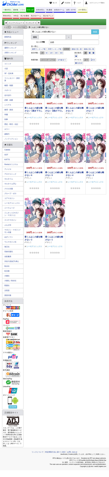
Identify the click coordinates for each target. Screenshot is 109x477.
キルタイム (8, 179)
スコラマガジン (10, 220)
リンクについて (38, 452)
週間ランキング (10, 48)
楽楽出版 (7, 295)
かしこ (29, 113)
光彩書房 (7, 257)
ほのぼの (7, 95)
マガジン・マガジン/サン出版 (12, 231)
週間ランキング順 (39, 49)
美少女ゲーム (36, 16)
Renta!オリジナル (11, 164)
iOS (93, 60)
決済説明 (12, 407)
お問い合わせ (72, 452)
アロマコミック (10, 174)
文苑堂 (7, 290)
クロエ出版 (8, 189)
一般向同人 (7, 10)
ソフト (22, 10)
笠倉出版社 (8, 252)
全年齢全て (61, 60)
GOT (6, 155)
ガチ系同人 (82, 10)
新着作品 (7, 37)
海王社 (7, 247)
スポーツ (7, 90)
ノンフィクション (11, 139)
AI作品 (15, 16)
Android (78, 63)
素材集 (15, 10)
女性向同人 (40, 10)
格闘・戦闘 (8, 85)
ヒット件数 (40, 42)
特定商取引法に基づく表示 (55, 452)
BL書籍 (49, 10)
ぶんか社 (7, 225)
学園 (6, 115)
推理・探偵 (8, 110)
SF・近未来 (8, 73)
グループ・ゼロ (10, 193)
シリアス (7, 105)
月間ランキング (10, 53)
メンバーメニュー (16, 23)
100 (51, 53)
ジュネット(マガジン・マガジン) (11, 214)
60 (47, 53)
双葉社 (7, 285)
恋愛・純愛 (8, 100)
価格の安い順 (77, 49)
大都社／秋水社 (10, 281)
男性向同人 (7, 16)
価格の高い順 (89, 49)
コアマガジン (9, 198)
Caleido (7, 150)
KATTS (7, 160)
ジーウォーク (9, 208)
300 (61, 53)
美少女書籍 (24, 16)
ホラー (7, 129)
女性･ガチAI (71, 10)
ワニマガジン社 (10, 242)
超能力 (7, 134)
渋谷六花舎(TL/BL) (11, 261)
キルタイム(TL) (10, 184)
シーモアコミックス (34, 118)
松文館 (7, 271)
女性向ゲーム (59, 10)
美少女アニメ (48, 16)
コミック (30, 10)
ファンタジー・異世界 (12, 79)
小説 (6, 69)
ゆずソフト (8, 237)
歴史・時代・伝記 (11, 124)
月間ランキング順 (54, 49)
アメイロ (7, 169)
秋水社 (7, 266)
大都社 (7, 276)
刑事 (6, 119)
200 (56, 53)
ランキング (31, 23)
